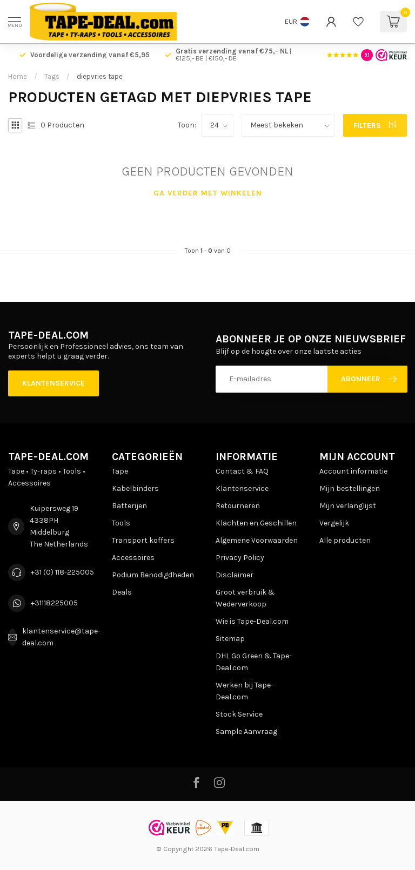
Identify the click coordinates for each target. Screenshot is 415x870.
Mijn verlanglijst (347, 505)
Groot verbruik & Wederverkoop (245, 598)
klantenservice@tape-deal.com (61, 637)
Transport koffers (143, 540)
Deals (122, 592)
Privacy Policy (240, 557)
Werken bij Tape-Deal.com (244, 691)
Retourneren (238, 505)
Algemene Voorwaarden (257, 540)
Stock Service (239, 714)
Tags (51, 76)
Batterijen (129, 505)
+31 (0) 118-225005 (62, 572)
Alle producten (345, 540)
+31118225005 (54, 603)
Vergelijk (334, 523)
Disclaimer (234, 574)
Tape (120, 471)
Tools (121, 523)
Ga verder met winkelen (207, 193)
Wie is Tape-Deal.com (252, 621)
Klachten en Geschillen (256, 523)
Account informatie (353, 471)
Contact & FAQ (242, 471)
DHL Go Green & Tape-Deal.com (254, 661)
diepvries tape (100, 76)
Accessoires (133, 557)
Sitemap (230, 638)
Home (17, 76)
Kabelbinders (135, 488)
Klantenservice (53, 383)
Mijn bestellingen (349, 488)
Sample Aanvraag (246, 731)
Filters (374, 125)
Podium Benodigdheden (153, 574)
